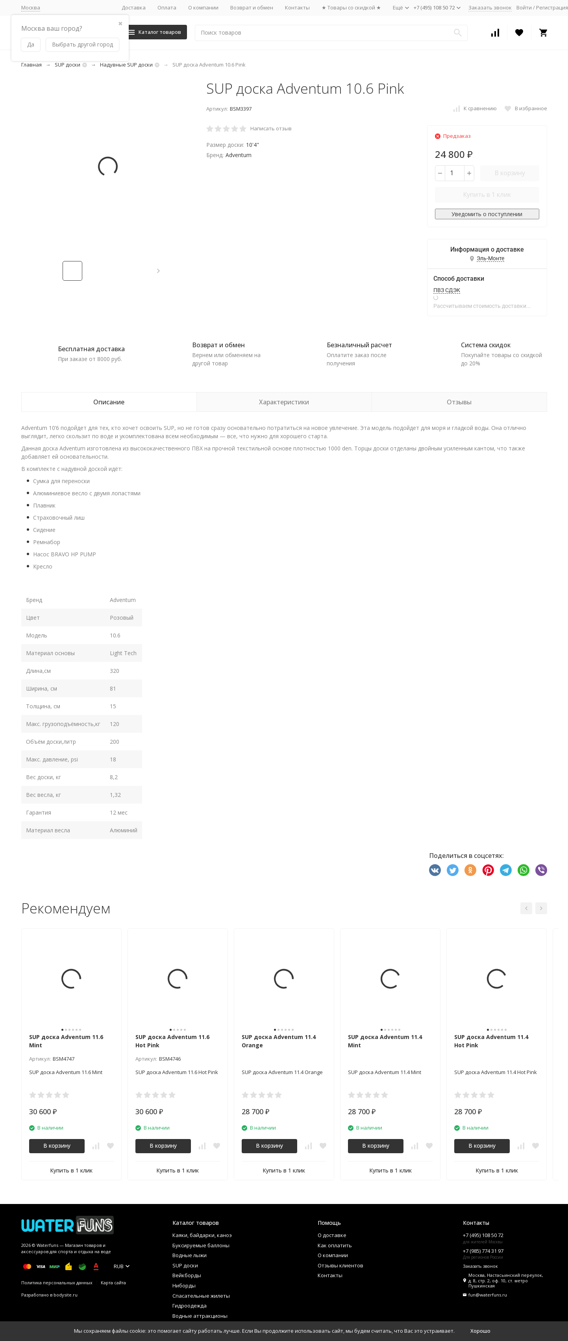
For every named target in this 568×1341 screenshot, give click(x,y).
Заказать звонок (490, 7)
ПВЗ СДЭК (446, 290)
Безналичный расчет (359, 345)
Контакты (297, 7)
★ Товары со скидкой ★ (351, 7)
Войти (524, 7)
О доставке (332, 1235)
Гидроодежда (189, 1305)
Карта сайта (113, 1282)
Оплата (166, 7)
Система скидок (486, 345)
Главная (31, 64)
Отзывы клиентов (340, 1265)
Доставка (134, 7)
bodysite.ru (66, 1295)
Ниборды (184, 1285)
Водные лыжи (189, 1255)
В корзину (509, 173)
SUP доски (67, 64)
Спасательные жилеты (201, 1295)
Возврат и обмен (251, 7)
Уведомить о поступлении (486, 214)
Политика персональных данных (57, 1282)
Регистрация (552, 7)
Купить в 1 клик (487, 194)
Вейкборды (186, 1275)
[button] (158, 271)
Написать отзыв (271, 128)
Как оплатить (335, 1245)
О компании (203, 7)
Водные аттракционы (200, 1315)
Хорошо (480, 1330)
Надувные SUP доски (126, 64)
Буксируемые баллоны (200, 1245)
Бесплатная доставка (91, 349)
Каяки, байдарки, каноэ (202, 1235)
